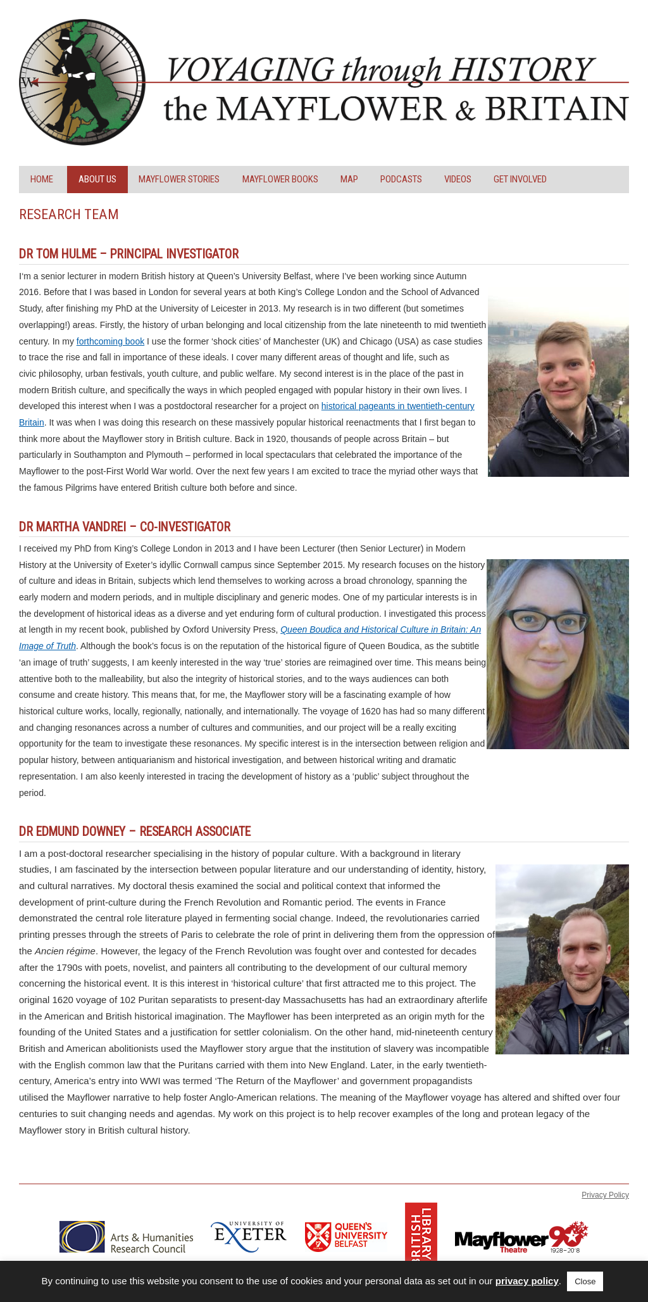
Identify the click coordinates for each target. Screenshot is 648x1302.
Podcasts (401, 179)
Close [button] (585, 1281)
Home (41, 179)
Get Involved (520, 179)
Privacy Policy (605, 1195)
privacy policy (527, 1280)
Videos (457, 179)
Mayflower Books (280, 179)
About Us (97, 179)
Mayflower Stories (179, 179)
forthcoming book (110, 341)
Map (349, 179)
